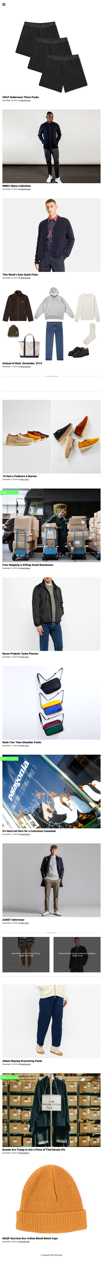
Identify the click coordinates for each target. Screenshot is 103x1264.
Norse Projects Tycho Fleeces (20, 653)
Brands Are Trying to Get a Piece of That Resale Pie (33, 1149)
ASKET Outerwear (13, 919)
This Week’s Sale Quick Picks (20, 274)
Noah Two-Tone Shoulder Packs (21, 742)
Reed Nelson (25, 568)
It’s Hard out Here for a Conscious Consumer (29, 831)
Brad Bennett (25, 100)
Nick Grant (25, 479)
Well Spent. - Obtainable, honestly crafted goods (52, 4)
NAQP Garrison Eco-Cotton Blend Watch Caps (30, 1238)
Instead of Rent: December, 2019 (22, 363)
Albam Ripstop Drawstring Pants (22, 1061)
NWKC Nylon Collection (16, 185)
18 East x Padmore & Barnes (19, 476)
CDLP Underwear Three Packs (20, 97)
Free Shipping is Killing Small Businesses (27, 565)
